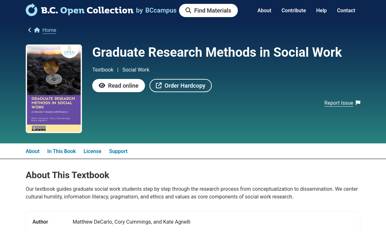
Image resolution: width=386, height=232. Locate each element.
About (264, 10)
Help (321, 10)
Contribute (294, 10)
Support (118, 151)
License (93, 151)
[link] (79, 14)
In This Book (61, 151)
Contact (346, 10)
